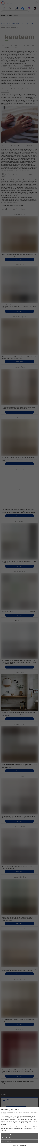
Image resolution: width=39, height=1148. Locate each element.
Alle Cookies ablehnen (7, 1137)
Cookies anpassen (6, 1141)
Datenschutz (23, 1145)
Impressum (15, 1145)
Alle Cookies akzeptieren (8, 1134)
